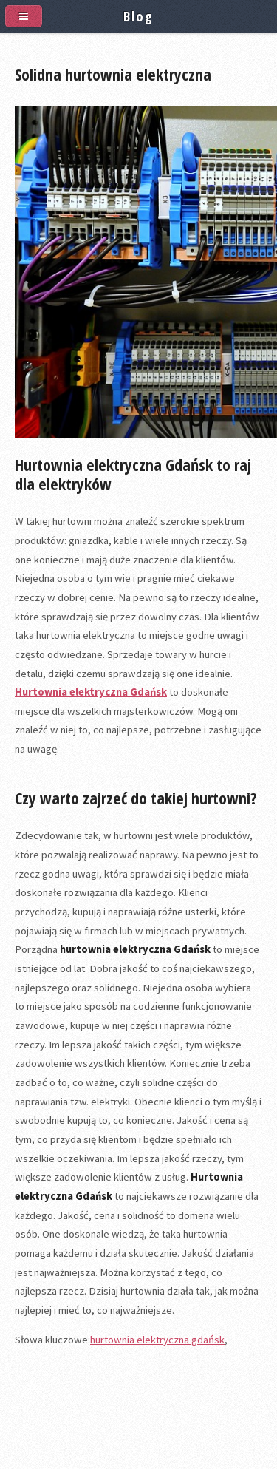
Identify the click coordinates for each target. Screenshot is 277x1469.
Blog (138, 16)
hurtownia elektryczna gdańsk (157, 1339)
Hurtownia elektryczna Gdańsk (91, 692)
